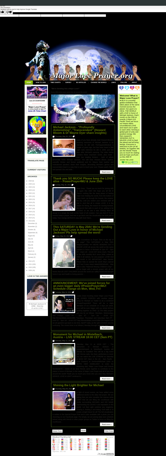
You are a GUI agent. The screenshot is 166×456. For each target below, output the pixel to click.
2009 (30, 270)
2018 (30, 205)
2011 (30, 264)
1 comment (78, 185)
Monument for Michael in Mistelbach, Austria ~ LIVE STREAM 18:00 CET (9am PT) (82, 336)
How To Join (41, 82)
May (29, 245)
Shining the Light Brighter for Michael (78, 385)
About (134, 82)
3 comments (79, 292)
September (32, 233)
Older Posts (109, 431)
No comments (80, 341)
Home (29, 82)
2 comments (79, 136)
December (31, 223)
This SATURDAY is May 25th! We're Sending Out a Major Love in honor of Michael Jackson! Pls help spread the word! (82, 230)
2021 (30, 196)
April (29, 248)
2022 (30, 193)
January (31, 257)
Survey (68, 82)
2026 (30, 181)
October (31, 229)
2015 (30, 215)
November (31, 226)
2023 (30, 190)
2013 (30, 221)
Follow (124, 82)
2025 (30, 184)
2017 (30, 208)
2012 (30, 261)
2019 (30, 202)
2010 (30, 267)
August (30, 236)
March (30, 251)
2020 (30, 199)
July (29, 239)
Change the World (98, 82)
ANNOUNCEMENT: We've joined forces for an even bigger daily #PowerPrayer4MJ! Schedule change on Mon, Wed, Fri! (81, 286)
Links (113, 82)
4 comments (77, 236)
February (31, 254)
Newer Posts (57, 431)
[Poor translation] (9, 12)
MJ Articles (81, 82)
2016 (30, 212)
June (29, 242)
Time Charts (55, 82)
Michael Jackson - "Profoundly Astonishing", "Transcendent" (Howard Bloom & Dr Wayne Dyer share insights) (79, 130)
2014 (30, 218)
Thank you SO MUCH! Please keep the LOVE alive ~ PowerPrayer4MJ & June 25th (83, 180)
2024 (30, 187)
